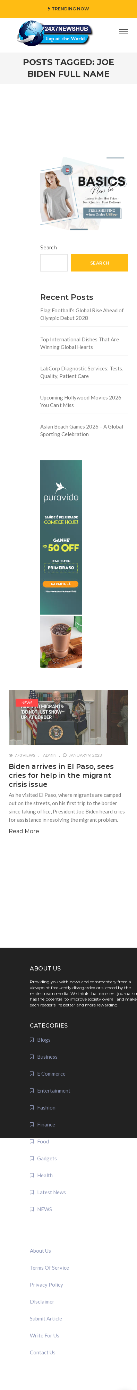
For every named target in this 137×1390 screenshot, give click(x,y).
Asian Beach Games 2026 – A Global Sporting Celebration (81, 430)
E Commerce (51, 1073)
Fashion (46, 1107)
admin (50, 755)
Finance (46, 1124)
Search (48, 248)
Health (45, 1175)
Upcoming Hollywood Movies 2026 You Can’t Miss (80, 401)
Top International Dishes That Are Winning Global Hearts (79, 343)
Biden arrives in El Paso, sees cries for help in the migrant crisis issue (61, 775)
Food (43, 1141)
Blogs (44, 1040)
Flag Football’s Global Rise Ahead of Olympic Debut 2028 (82, 314)
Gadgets (47, 1158)
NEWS (27, 702)
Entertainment (53, 1090)
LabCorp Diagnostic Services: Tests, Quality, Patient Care (81, 372)
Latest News (51, 1192)
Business (47, 1056)
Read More (24, 831)
